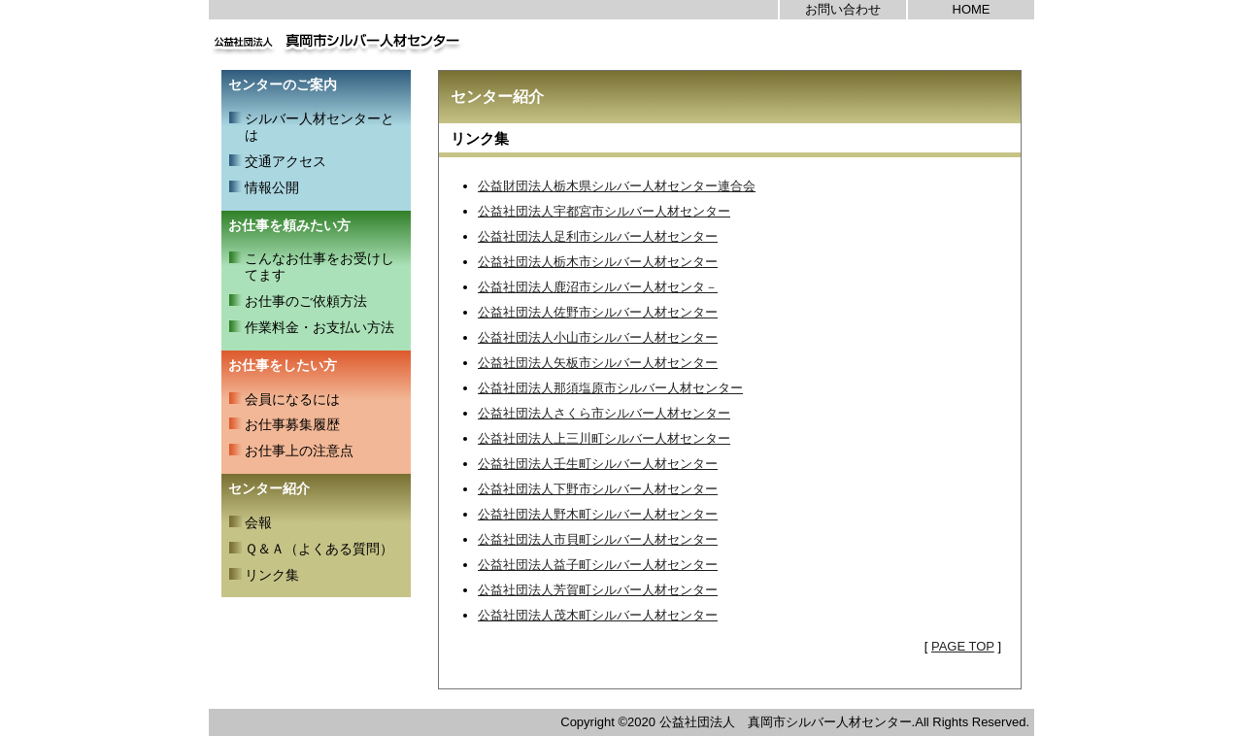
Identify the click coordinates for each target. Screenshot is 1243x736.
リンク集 (272, 575)
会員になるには (292, 399)
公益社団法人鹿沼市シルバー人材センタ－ (598, 287)
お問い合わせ (843, 9)
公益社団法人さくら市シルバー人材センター (604, 413)
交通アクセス (285, 161)
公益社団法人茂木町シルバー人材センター (598, 615)
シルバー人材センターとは (319, 127)
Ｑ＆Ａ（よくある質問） (319, 548)
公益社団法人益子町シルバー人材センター (598, 564)
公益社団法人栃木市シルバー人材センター (598, 261)
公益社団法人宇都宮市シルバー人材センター (604, 211)
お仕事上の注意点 (299, 450)
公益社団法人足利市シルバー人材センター (598, 236)
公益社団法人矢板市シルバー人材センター (598, 362)
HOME (972, 9)
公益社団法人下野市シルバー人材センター (598, 489)
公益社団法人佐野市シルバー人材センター (598, 312)
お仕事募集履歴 (292, 424)
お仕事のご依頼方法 (306, 301)
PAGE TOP (962, 646)
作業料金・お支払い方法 (319, 327)
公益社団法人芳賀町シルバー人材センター (598, 590)
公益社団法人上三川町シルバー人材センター (604, 438)
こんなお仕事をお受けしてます (319, 267)
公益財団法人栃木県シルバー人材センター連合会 (617, 186)
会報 (258, 522)
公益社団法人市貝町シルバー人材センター (598, 539)
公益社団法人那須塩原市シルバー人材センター (610, 388)
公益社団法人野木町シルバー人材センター (598, 514)
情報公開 (272, 187)
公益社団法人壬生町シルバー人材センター (598, 463)
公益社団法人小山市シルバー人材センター (598, 337)
